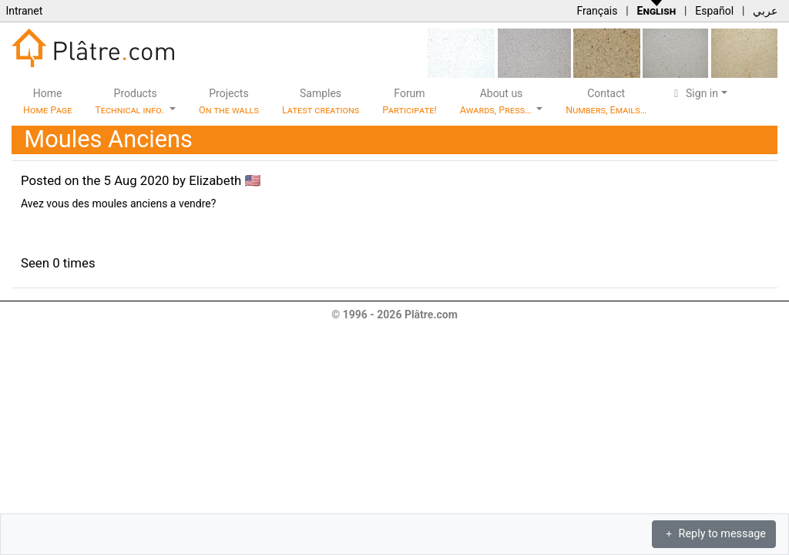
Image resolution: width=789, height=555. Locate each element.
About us (497, 101)
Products (130, 101)
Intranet (23, 11)
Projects (229, 101)
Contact (606, 101)
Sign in (694, 93)
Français (596, 11)
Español (714, 11)
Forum (409, 101)
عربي (765, 11)
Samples (320, 101)
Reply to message (714, 533)
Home (47, 101)
